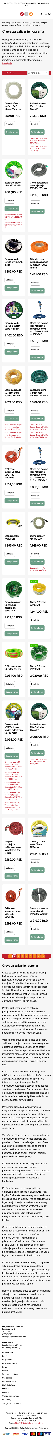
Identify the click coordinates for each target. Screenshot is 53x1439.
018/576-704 (23, 3)
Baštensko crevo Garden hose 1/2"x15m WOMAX (39, 392)
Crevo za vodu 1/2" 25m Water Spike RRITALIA (12, 326)
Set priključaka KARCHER (12, 537)
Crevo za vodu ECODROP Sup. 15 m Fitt (13, 262)
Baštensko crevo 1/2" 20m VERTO (13, 667)
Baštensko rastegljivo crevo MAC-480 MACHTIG (12, 473)
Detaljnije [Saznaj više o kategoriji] (7, 63)
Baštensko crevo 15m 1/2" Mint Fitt (13, 184)
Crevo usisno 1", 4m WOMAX (37, 537)
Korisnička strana (9, 1363)
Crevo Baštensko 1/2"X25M (38, 667)
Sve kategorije (8, 22)
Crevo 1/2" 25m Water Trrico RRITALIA (37, 844)
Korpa (4, 1367)
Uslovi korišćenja (9, 1381)
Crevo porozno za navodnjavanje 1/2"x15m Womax (39, 185)
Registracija (7, 1359)
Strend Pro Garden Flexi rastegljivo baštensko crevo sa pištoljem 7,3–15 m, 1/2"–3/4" (39, 329)
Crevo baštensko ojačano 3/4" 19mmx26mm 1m (13, 106)
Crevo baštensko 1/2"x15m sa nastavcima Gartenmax (13, 606)
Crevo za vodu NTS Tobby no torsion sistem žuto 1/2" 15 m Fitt (14, 728)
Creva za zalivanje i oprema (28, 25)
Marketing (6, 1399)
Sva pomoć (7, 1378)
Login (4, 1356)
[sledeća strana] (43, 956)
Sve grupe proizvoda (11, 1403)
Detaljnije (10, 124)
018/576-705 (34, 3)
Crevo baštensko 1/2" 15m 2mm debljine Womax (13, 392)
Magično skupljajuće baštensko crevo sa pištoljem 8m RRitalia (12, 847)
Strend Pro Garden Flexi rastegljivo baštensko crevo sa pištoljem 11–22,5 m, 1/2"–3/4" (39, 475)
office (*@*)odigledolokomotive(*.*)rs (29, 1423)
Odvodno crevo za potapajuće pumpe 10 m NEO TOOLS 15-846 (39, 263)
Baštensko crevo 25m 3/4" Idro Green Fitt (38, 727)
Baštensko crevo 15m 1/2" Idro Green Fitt (38, 106)
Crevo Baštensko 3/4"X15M (38, 603)
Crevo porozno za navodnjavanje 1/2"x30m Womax (39, 911)
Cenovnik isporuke (10, 1396)
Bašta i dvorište (23, 22)
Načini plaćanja (8, 1385)
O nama (5, 1392)
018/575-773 (12, 3)
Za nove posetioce (10, 1374)
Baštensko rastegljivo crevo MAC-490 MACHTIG (12, 912)
